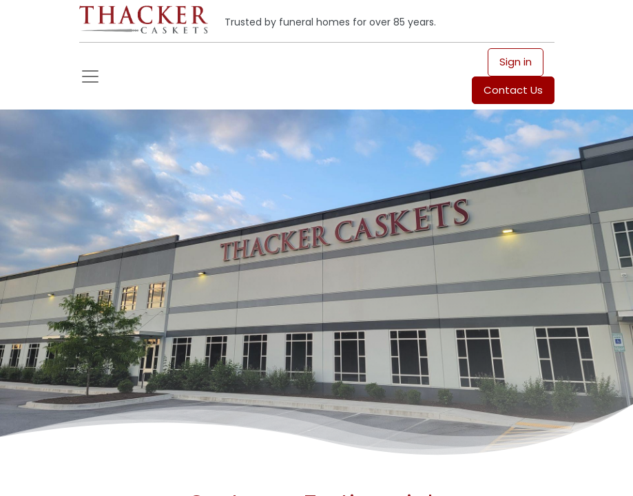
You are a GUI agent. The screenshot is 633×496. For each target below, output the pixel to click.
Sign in (515, 61)
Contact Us (513, 90)
